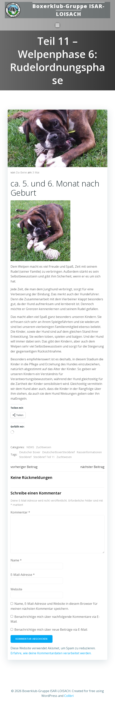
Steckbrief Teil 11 (44, 457)
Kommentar (20, 512)
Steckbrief (25, 457)
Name (16, 560)
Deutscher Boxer (29, 452)
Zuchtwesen (43, 447)
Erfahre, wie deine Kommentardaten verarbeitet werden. (51, 653)
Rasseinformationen (89, 452)
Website (16, 589)
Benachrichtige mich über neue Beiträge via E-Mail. (51, 629)
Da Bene (21, 172)
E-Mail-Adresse (23, 575)
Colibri (69, 696)
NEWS (30, 447)
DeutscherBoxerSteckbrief (58, 452)
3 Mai (35, 172)
